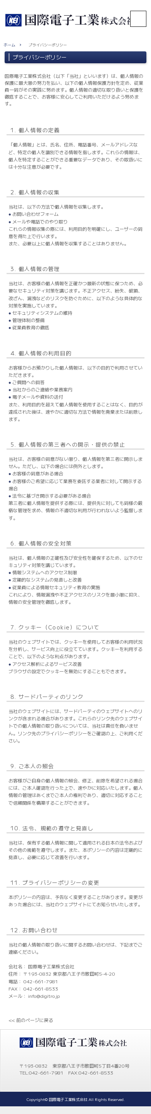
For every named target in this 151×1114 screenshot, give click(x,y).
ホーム (9, 45)
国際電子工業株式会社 (68, 1099)
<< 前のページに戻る (30, 1020)
